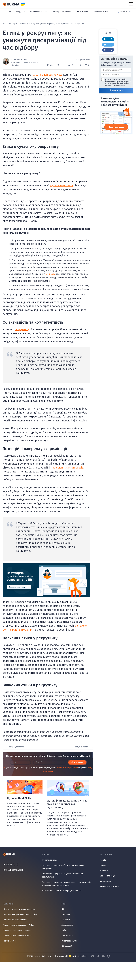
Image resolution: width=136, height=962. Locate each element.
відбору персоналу (61, 185)
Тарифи (103, 860)
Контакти (104, 870)
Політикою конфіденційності (67, 768)
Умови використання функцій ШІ (17, 936)
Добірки (65, 930)
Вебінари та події (107, 876)
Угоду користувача (118, 85)
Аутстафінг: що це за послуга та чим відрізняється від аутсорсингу (67, 804)
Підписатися (77, 762)
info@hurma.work (13, 869)
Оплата (103, 865)
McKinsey (50, 274)
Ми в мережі (105, 881)
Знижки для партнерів (109, 886)
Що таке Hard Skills (19, 798)
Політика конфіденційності (15, 920)
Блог (5, 23)
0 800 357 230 (10, 864)
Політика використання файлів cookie (20, 914)
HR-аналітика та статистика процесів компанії (62, 891)
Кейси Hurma (67, 936)
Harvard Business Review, (47, 74)
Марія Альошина (19, 59)
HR (10, 11)
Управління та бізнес (39, 11)
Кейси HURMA (81, 11)
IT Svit (77, 956)
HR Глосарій (66, 946)
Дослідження (67, 925)
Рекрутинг (21, 11)
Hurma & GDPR (9, 941)
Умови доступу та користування (17, 930)
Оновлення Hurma (69, 941)
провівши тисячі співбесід (67, 467)
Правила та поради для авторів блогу (19, 909)
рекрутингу (21, 329)
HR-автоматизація (49, 860)
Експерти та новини (62, 11)
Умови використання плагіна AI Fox (18, 925)
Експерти (65, 920)
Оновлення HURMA (100, 11)
